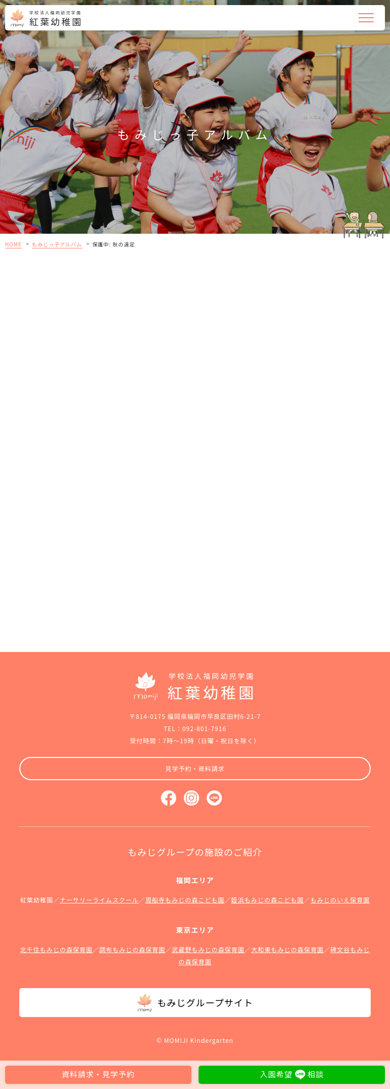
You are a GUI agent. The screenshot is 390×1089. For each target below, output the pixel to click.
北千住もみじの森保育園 (56, 949)
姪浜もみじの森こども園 (267, 899)
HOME (13, 244)
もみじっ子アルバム (57, 244)
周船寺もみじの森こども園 (184, 899)
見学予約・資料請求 (194, 768)
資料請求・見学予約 (98, 1074)
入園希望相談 (292, 1074)
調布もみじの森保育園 (132, 949)
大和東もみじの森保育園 (287, 949)
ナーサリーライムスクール (99, 899)
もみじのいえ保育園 (340, 899)
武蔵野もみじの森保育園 (208, 949)
